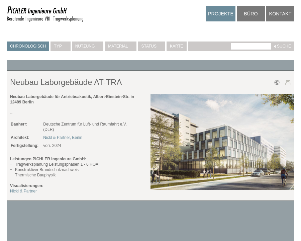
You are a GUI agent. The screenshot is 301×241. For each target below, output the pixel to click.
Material (120, 46)
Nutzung (87, 46)
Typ (60, 46)
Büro (251, 13)
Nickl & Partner (23, 191)
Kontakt (280, 13)
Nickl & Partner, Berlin (62, 137)
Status (151, 46)
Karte (176, 46)
